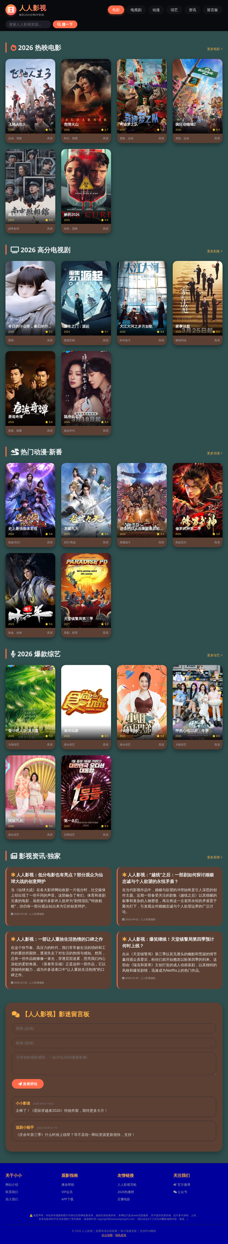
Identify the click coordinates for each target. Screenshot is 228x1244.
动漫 (156, 9)
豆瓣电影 (123, 1199)
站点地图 (107, 1235)
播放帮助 (67, 1184)
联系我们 (11, 1192)
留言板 (212, 9)
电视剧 (136, 9)
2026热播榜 (125, 1192)
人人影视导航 (127, 1184)
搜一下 (65, 24)
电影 (116, 9)
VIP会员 (67, 1192)
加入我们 (11, 1199)
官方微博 (181, 1184)
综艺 (174, 9)
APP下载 (67, 1199)
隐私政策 (120, 1235)
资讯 (192, 9)
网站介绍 (11, 1184)
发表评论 (27, 1083)
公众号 (180, 1192)
